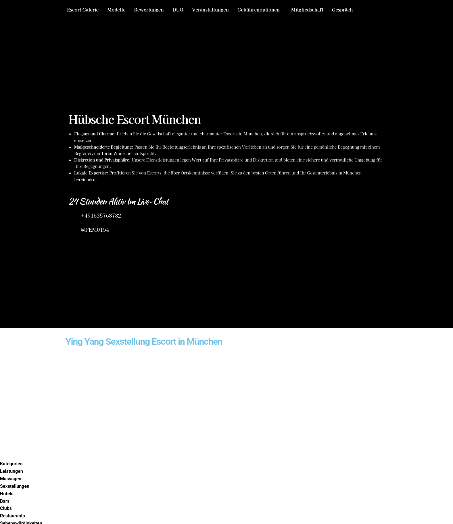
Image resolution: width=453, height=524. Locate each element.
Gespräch (342, 9)
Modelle (116, 9)
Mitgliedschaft (307, 9)
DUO (177, 9)
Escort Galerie (83, 9)
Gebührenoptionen (258, 9)
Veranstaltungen (210, 9)
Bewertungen (149, 9)
